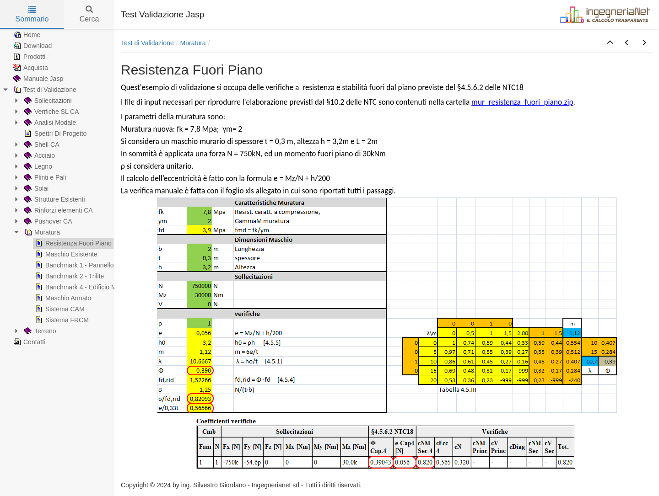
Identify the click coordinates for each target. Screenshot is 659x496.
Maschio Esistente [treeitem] (65, 254)
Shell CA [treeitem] (40, 144)
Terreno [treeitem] (39, 330)
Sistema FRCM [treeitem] (61, 320)
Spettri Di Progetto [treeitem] (54, 133)
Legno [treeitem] (37, 166)
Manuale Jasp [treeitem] (37, 78)
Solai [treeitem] (35, 188)
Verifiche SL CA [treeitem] (50, 111)
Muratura (193, 43)
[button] (610, 43)
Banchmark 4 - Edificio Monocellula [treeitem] (89, 287)
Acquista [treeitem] (29, 67)
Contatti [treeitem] (28, 341)
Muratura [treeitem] (41, 232)
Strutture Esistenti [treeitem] (53, 199)
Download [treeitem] (31, 45)
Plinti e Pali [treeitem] (44, 177)
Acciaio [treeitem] (38, 155)
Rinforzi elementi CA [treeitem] (57, 210)
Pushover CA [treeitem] (47, 221)
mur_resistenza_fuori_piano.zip (522, 102)
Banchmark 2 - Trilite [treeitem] (68, 276)
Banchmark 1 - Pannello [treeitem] (73, 265)
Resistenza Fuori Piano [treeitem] (72, 243)
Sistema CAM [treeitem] (59, 309)
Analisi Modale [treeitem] (49, 122)
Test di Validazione (147, 43)
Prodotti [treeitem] (28, 56)
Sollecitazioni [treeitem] (47, 100)
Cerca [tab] (89, 14)
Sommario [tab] (32, 14)
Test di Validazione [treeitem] (43, 89)
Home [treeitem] (25, 34)
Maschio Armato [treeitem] (62, 298)
